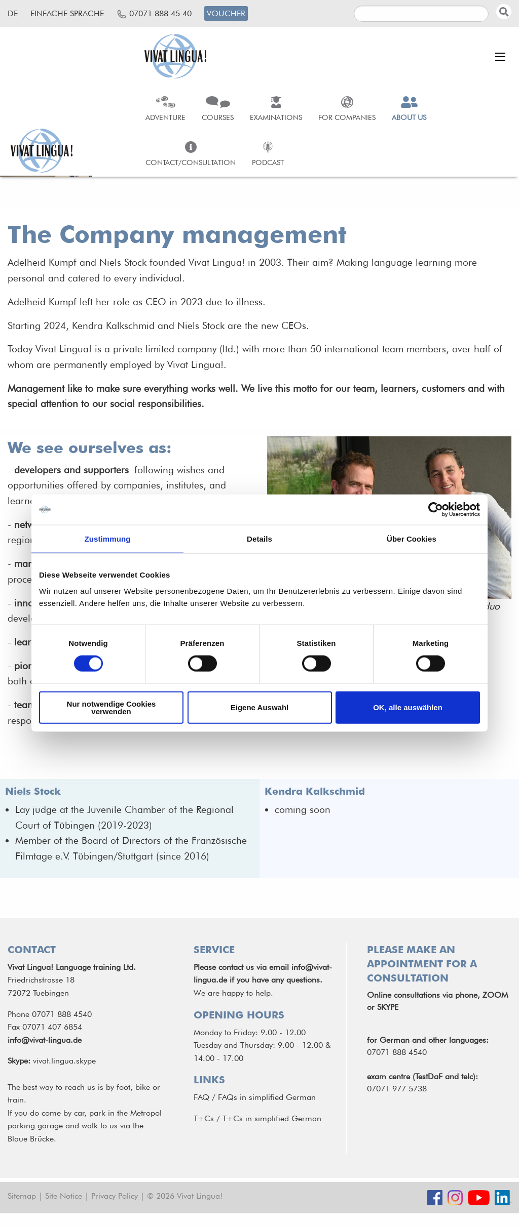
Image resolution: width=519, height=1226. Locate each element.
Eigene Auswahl (259, 707)
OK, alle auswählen (407, 707)
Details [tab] (259, 539)
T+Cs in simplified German (272, 1118)
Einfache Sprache (67, 13)
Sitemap (22, 1196)
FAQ (201, 1097)
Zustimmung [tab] (108, 539)
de (13, 13)
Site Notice (63, 1196)
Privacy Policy (114, 1196)
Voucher (226, 13)
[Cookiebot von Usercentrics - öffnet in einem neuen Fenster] (435, 509)
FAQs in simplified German (267, 1097)
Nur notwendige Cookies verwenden (111, 707)
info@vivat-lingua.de (45, 1040)
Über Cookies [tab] (411, 539)
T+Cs (204, 1118)
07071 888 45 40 (160, 13)
